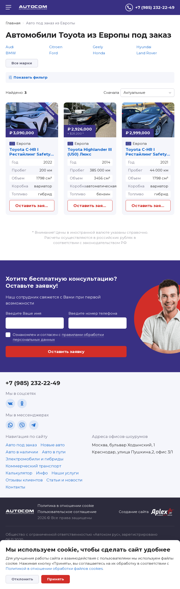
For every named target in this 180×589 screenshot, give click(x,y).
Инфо (42, 473)
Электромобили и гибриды (35, 459)
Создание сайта (134, 511)
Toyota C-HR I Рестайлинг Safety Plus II (29, 151)
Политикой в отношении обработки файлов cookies (54, 568)
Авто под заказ (21, 445)
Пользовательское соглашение (67, 511)
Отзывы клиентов (24, 480)
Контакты (15, 487)
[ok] (22, 403)
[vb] (22, 425)
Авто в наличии (22, 452)
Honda (99, 53)
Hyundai (143, 47)
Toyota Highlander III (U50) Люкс (90, 151)
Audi (10, 47)
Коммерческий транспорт (33, 466)
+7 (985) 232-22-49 (33, 383)
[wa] (10, 425)
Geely (98, 47)
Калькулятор (19, 473)
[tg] (33, 425)
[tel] (149, 7)
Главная (13, 23)
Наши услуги (65, 473)
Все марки (21, 63)
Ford (53, 53)
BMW (11, 53)
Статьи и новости (64, 480)
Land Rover (146, 53)
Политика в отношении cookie (66, 505)
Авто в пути (54, 452)
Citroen (55, 47)
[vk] (10, 403)
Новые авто (53, 445)
